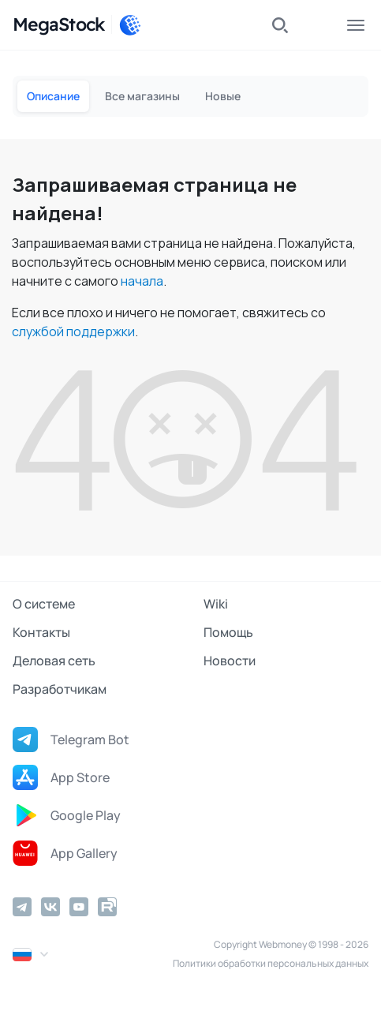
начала (142, 281)
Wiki (216, 603)
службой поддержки (73, 331)
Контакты (41, 632)
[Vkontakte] (50, 906)
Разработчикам (59, 689)
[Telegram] (22, 906)
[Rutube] (107, 906)
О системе (44, 603)
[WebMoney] (130, 25)
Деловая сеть (54, 660)
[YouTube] (78, 906)
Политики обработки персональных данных (270, 963)
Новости (230, 660)
